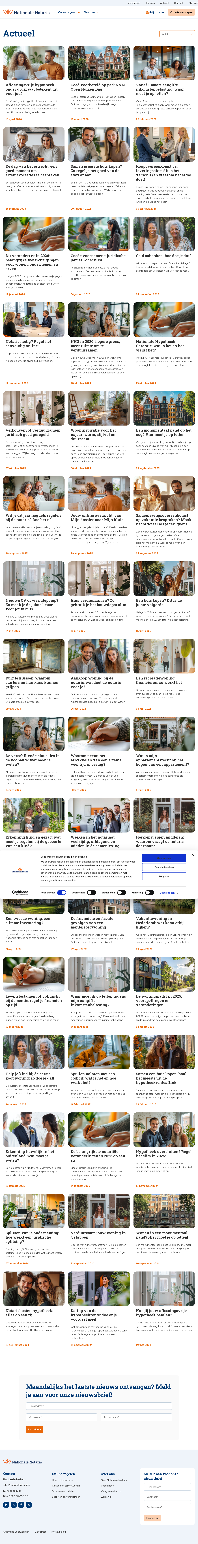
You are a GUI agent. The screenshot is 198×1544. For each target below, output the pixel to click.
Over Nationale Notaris (114, 1480)
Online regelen (69, 12)
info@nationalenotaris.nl (16, 1485)
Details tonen (167, 1538)
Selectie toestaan (164, 1512)
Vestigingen (133, 3)
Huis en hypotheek (62, 1480)
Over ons (91, 12)
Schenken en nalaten (63, 1491)
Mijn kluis (193, 3)
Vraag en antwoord (111, 1491)
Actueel (164, 3)
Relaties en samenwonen (66, 1485)
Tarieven (150, 3)
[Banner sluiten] (193, 1500)
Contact (178, 3)
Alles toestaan (164, 1503)
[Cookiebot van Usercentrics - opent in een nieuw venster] (20, 1538)
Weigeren (164, 1521)
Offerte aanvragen (181, 12)
